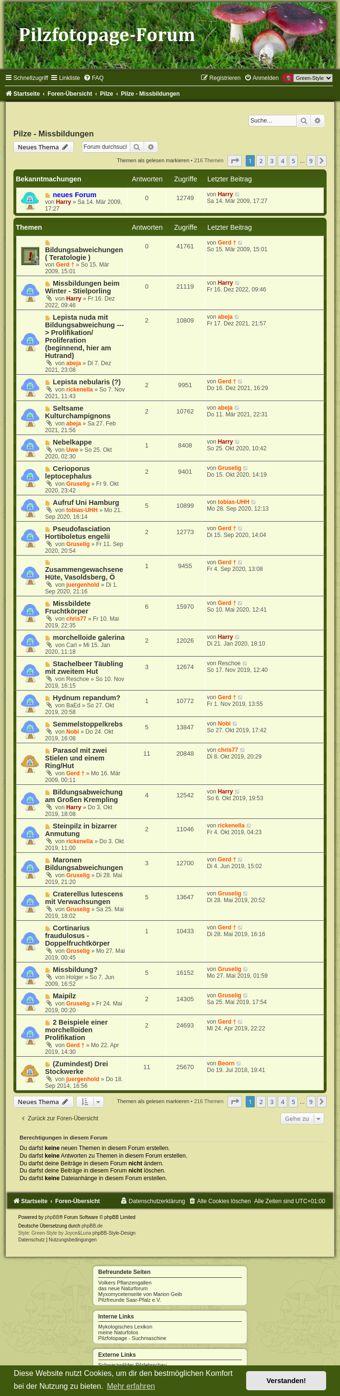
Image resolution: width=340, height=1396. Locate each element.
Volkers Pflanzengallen (124, 1282)
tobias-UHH (82, 510)
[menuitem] (93, 78)
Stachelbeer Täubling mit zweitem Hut (84, 667)
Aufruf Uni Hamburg (86, 502)
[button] (234, 161)
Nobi (72, 731)
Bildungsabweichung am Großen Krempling (84, 796)
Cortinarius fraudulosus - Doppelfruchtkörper (77, 935)
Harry (63, 202)
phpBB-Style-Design (114, 1233)
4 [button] (282, 160)
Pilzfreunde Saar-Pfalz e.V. (129, 1300)
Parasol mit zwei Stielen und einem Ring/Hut (76, 758)
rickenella (79, 389)
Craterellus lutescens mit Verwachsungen (84, 897)
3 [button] (271, 160)
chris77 (76, 618)
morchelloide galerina (89, 637)
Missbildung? (75, 969)
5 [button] (293, 160)
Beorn (226, 1063)
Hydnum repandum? (86, 698)
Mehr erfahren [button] (131, 1386)
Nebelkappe (72, 442)
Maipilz (64, 996)
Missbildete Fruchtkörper (68, 607)
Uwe (72, 450)
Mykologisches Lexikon (125, 1326)
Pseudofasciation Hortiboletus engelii (77, 532)
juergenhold (82, 584)
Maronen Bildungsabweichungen (84, 863)
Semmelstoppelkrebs (88, 724)
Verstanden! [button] (286, 1381)
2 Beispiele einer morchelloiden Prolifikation (76, 1029)
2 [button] (260, 160)
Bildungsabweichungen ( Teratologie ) (84, 253)
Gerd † (65, 264)
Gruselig (78, 483)
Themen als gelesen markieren (153, 160)
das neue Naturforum (122, 1288)
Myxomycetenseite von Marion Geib (140, 1294)
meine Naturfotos (118, 1332)
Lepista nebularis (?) (87, 382)
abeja (73, 363)
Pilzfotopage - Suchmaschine (132, 1338)
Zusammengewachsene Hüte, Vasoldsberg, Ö (84, 573)
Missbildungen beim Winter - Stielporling (82, 287)
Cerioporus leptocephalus (68, 472)
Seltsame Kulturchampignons (78, 412)
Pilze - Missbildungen (53, 133)
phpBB (52, 1217)
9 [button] (311, 160)
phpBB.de (91, 1225)
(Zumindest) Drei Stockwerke (76, 1067)
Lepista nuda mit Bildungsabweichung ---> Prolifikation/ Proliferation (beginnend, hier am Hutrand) (84, 336)
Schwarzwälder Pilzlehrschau (132, 1365)
